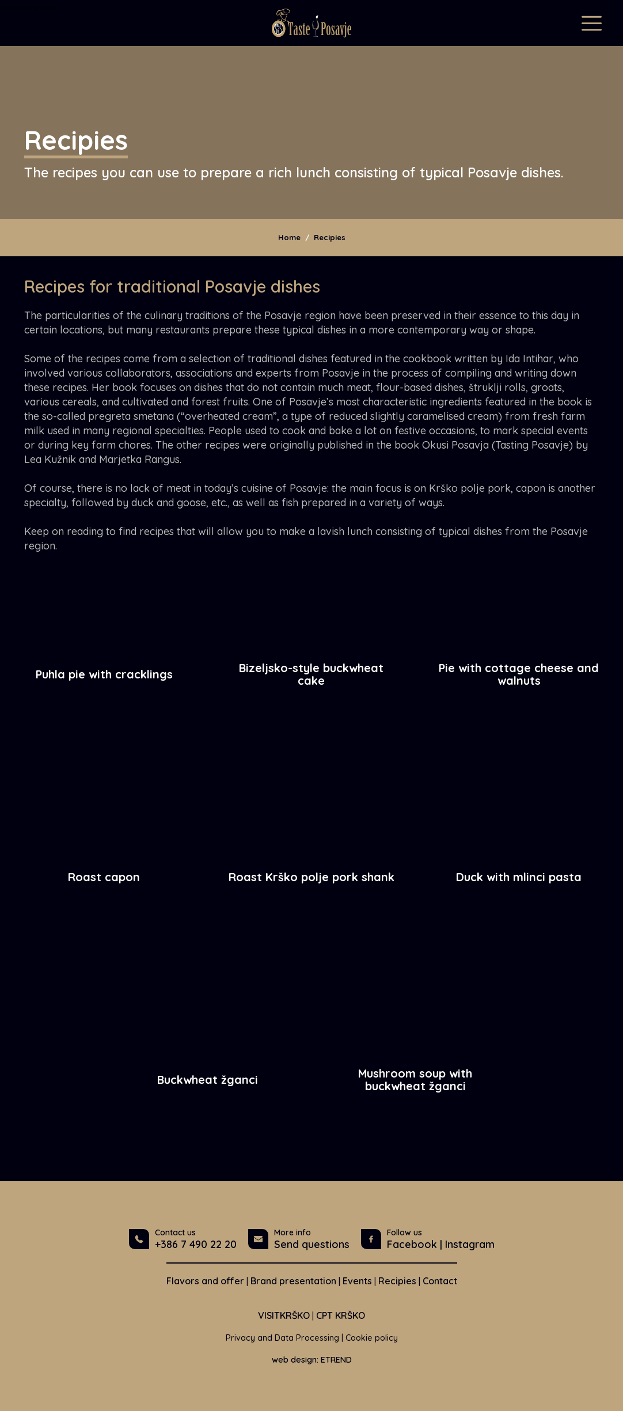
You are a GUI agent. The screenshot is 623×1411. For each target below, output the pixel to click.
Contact (440, 1281)
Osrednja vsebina (26, 7)
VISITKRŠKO (284, 1315)
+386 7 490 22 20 (196, 1244)
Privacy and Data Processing (282, 1338)
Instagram (470, 1244)
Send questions (312, 1244)
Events (357, 1281)
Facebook (412, 1244)
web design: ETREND (312, 1360)
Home (289, 237)
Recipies (329, 237)
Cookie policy (371, 1338)
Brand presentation (293, 1281)
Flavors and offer (205, 1281)
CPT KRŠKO (340, 1315)
